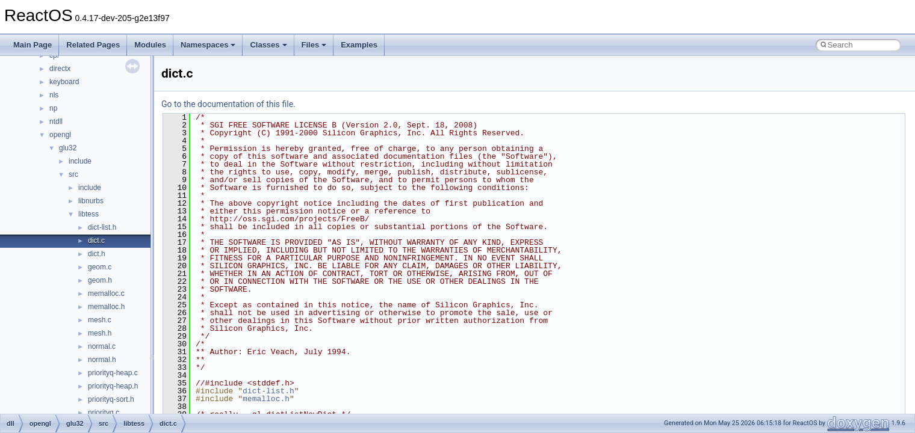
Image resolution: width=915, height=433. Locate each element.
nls (53, 95)
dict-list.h (102, 227)
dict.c (96, 240)
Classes (268, 44)
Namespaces (208, 44)
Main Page (32, 44)
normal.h (102, 359)
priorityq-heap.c (113, 373)
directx (59, 68)
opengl (60, 135)
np (53, 108)
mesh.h (99, 333)
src (73, 174)
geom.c (99, 267)
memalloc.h (106, 306)
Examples (359, 44)
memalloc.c (106, 293)
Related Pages (93, 44)
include (80, 161)
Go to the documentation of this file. (228, 104)
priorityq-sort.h (111, 399)
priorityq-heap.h (113, 386)
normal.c (102, 346)
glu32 (67, 148)
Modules (150, 44)
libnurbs (91, 201)
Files (314, 44)
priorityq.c (103, 412)
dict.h (96, 254)
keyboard (64, 82)
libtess (88, 214)
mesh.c (99, 320)
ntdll (56, 121)
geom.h (100, 280)
